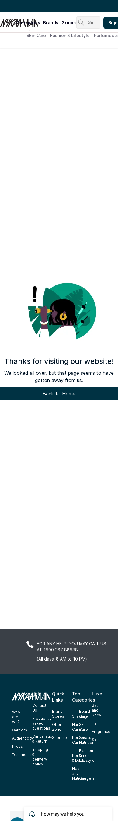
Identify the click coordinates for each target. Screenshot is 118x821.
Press (17, 746)
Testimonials (23, 754)
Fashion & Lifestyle (69, 35)
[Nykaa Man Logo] (7, 21)
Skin (95, 739)
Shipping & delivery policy (40, 756)
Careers (19, 730)
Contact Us (39, 707)
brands (50, 22)
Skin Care (36, 35)
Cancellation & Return (43, 738)
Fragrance (101, 731)
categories (28, 22)
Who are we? (16, 717)
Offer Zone (56, 727)
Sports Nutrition (86, 740)
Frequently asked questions (42, 723)
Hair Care (76, 727)
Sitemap (59, 737)
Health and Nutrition (79, 773)
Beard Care (84, 714)
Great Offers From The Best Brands (40, 6)
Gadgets (87, 778)
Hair (95, 723)
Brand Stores (58, 714)
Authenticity (22, 738)
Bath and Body (96, 710)
